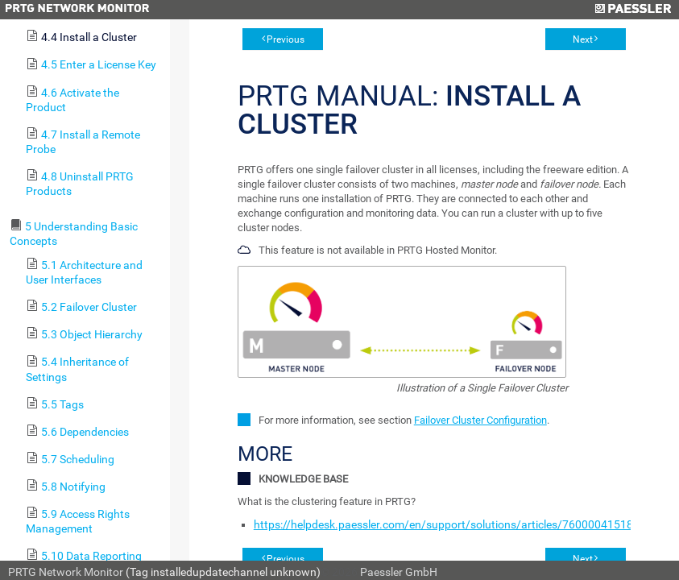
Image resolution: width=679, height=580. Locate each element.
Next (583, 39)
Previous (285, 39)
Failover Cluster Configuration (480, 420)
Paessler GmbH (398, 572)
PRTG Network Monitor (65, 572)
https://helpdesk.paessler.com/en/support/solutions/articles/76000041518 (443, 524)
